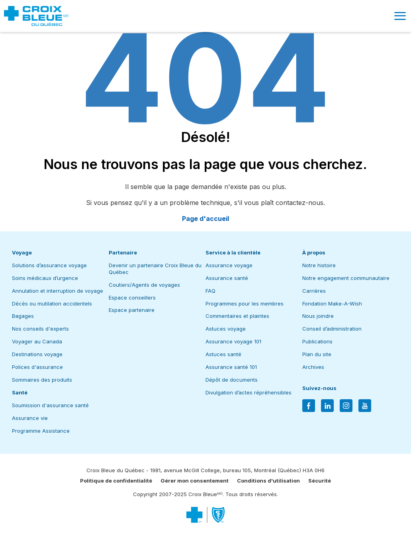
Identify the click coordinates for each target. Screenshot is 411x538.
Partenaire (123, 252)
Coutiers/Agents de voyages (144, 285)
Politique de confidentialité (116, 480)
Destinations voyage (37, 354)
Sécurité (319, 480)
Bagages (23, 316)
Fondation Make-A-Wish (332, 303)
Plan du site (316, 354)
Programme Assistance (41, 431)
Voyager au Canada (37, 341)
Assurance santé (227, 278)
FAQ (210, 291)
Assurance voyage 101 (233, 341)
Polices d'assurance (37, 367)
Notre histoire (319, 265)
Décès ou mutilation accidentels (52, 303)
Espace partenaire (132, 310)
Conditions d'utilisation (268, 480)
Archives (313, 367)
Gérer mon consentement (194, 480)
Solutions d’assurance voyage (49, 265)
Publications (317, 341)
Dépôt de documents (232, 379)
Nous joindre (318, 316)
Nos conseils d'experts (40, 328)
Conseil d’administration (332, 328)
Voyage (22, 252)
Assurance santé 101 (231, 367)
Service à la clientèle (233, 252)
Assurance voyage (229, 265)
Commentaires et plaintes (237, 316)
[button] (400, 16)
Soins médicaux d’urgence (45, 278)
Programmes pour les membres (245, 303)
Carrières (314, 291)
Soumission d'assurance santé (50, 405)
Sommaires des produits (42, 379)
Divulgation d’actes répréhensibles (249, 392)
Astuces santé (223, 354)
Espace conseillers (132, 297)
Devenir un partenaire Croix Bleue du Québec (155, 268)
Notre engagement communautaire (345, 278)
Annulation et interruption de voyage (57, 291)
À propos (313, 252)
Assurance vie (30, 418)
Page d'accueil (205, 219)
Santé (19, 392)
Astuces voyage (226, 328)
